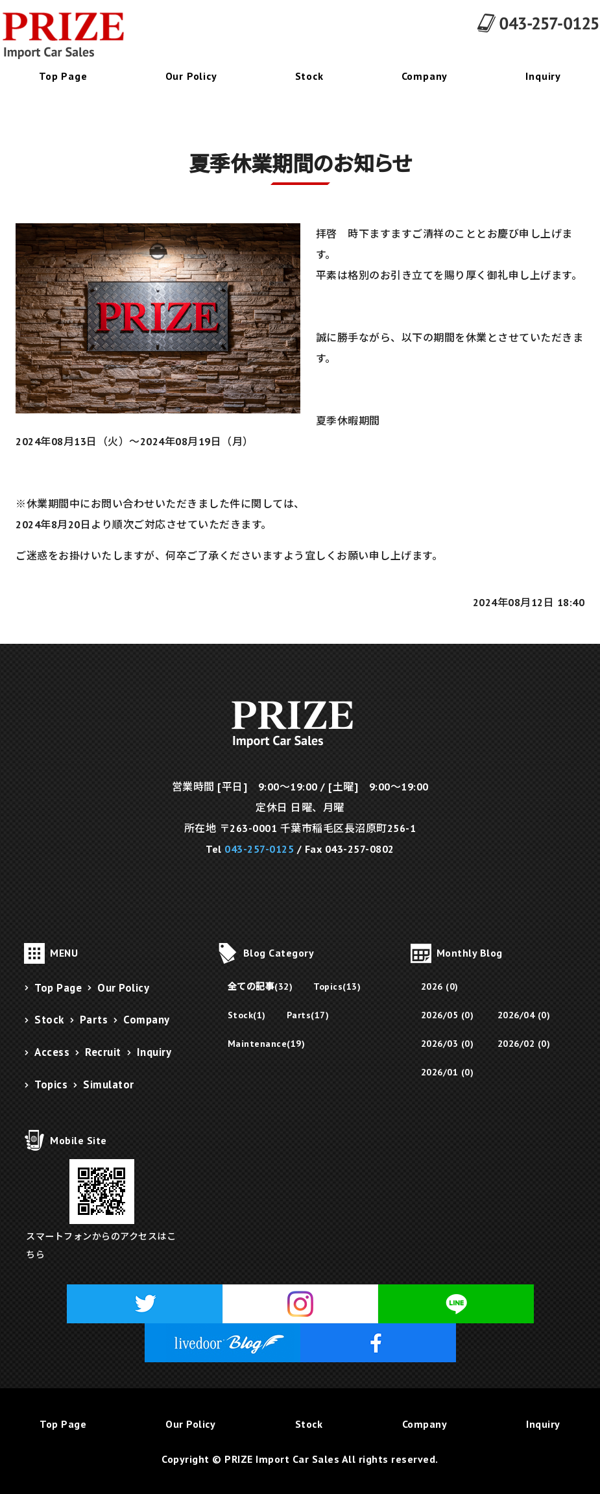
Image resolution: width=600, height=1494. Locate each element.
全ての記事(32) (260, 986)
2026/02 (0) (524, 1043)
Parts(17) (308, 1015)
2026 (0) (440, 986)
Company (425, 75)
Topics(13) (337, 986)
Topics (50, 1084)
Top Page (63, 75)
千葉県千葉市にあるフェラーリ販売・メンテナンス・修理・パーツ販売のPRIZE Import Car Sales (71, 35)
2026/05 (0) (447, 1015)
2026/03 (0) (447, 1043)
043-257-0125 (259, 848)
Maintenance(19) (267, 1043)
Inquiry (154, 1052)
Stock (309, 75)
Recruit (103, 1052)
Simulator (108, 1084)
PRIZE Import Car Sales (281, 1458)
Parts (94, 1019)
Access (51, 1052)
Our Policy (191, 75)
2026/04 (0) (524, 1015)
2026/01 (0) (447, 1072)
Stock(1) (247, 1015)
